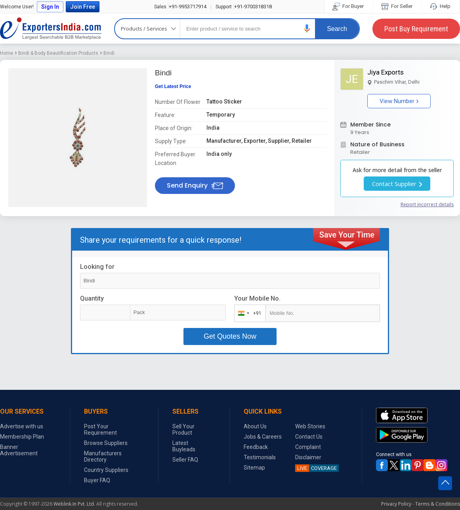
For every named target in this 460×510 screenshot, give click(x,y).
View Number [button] (399, 101)
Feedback (256, 447)
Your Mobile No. (257, 298)
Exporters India (50, 28)
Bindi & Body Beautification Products (58, 53)
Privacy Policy (396, 503)
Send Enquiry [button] (195, 185)
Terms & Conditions (437, 503)
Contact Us (309, 436)
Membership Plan (22, 436)
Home (6, 53)
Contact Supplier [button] (397, 184)
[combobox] (248, 313)
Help (441, 6)
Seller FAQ (185, 459)
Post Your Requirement (100, 429)
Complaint (308, 447)
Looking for (97, 266)
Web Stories (310, 426)
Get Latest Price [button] (173, 86)
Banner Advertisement (19, 450)
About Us (255, 426)
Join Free (82, 7)
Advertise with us (21, 426)
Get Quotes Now (230, 336)
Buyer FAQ (97, 480)
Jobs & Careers (263, 436)
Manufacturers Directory (103, 456)
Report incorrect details (427, 204)
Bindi (109, 53)
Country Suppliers (106, 470)
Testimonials (260, 457)
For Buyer (348, 6)
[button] (307, 28)
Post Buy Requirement (416, 29)
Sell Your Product (183, 429)
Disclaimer (308, 457)
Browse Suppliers (106, 443)
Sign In (50, 7)
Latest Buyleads (183, 446)
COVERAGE (316, 468)
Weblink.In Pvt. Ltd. (74, 503)
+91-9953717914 (180, 7)
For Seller (397, 6)
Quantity (92, 298)
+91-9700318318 (244, 7)
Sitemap (254, 467)
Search (337, 28)
